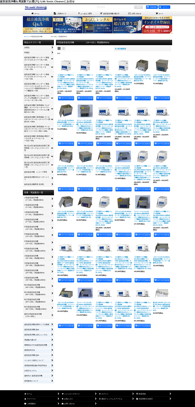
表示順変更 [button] (120, 49)
